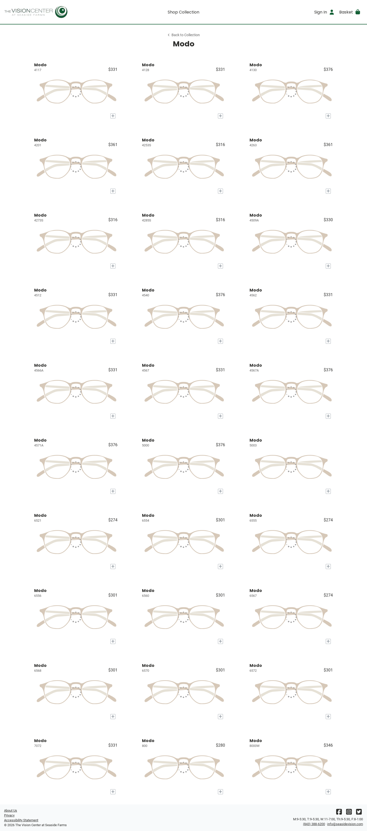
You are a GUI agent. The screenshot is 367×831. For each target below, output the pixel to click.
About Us (10, 810)
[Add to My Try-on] (112, 116)
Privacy (9, 815)
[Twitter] (359, 813)
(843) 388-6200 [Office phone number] (314, 824)
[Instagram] (349, 813)
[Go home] (49, 12)
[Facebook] (339, 813)
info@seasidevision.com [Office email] (345, 824)
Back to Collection (183, 35)
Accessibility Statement (21, 820)
